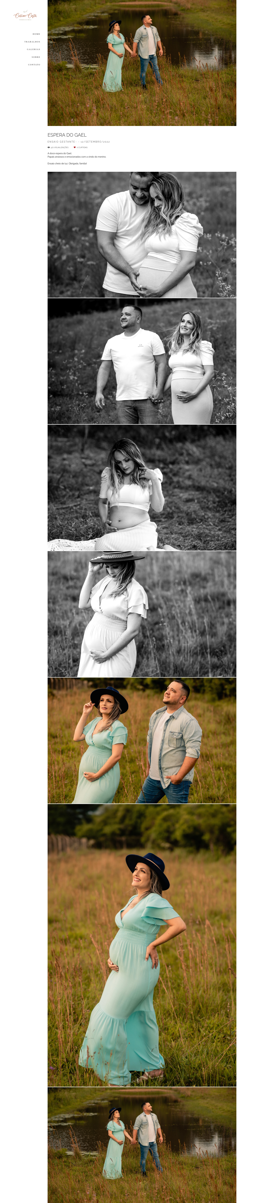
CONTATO (34, 64)
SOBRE (36, 57)
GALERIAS (33, 49)
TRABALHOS (32, 41)
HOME (36, 34)
